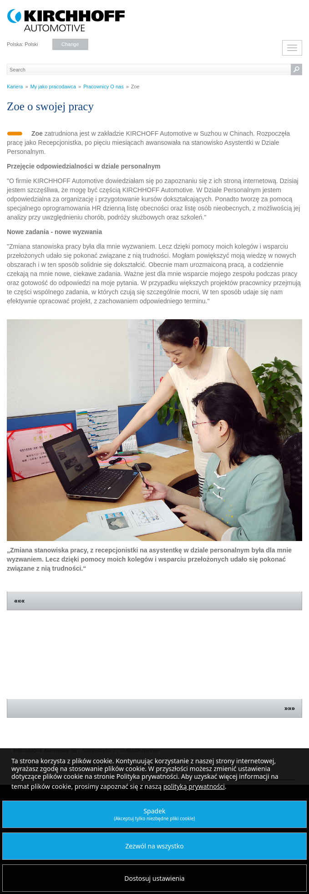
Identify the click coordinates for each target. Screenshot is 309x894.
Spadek (154, 814)
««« (19, 600)
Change (70, 44)
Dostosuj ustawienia (154, 878)
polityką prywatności (194, 786)
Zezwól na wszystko (154, 846)
